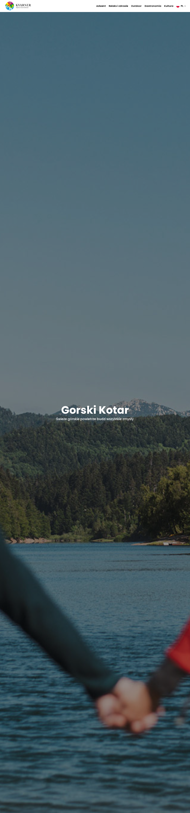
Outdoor (136, 6)
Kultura (168, 6)
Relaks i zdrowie (118, 6)
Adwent (101, 6)
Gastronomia (152, 6)
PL (182, 6)
